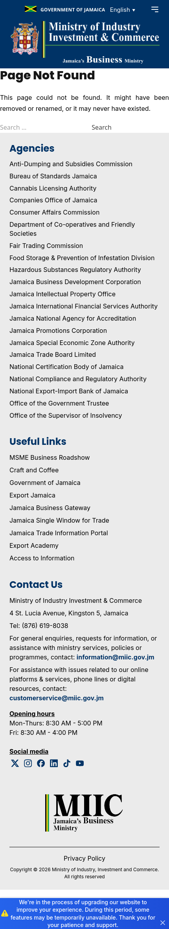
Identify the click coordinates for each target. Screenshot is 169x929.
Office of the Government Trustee (59, 403)
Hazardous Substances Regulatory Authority (75, 270)
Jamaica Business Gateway (49, 508)
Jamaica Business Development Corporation (75, 282)
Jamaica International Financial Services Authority (83, 306)
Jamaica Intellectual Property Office (62, 294)
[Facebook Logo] (41, 763)
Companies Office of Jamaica (53, 200)
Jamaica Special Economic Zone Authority (72, 343)
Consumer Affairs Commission (54, 212)
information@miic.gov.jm (115, 657)
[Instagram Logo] (28, 763)
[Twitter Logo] (15, 763)
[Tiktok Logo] (67, 763)
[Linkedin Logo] (54, 763)
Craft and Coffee (34, 470)
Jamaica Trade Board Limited (52, 354)
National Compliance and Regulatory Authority (78, 379)
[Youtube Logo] (80, 763)
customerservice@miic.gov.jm (56, 698)
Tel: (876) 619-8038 (38, 626)
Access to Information (41, 558)
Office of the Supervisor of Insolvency (65, 415)
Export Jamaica (32, 495)
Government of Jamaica (45, 483)
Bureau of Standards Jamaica (53, 176)
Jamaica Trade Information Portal (58, 533)
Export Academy (34, 545)
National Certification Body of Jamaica (66, 367)
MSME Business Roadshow (49, 457)
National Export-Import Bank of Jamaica (68, 391)
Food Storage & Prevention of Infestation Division (81, 258)
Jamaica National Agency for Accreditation (72, 318)
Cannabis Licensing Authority (53, 188)
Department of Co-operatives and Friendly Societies (72, 228)
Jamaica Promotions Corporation (58, 330)
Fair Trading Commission (46, 246)
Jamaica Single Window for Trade (59, 520)
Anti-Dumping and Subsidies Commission (70, 164)
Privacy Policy (84, 858)
